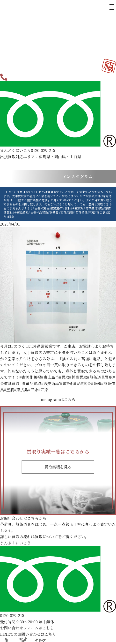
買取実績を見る (58, 467)
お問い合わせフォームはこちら (27, 628)
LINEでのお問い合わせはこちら (28, 634)
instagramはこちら (58, 399)
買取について (46, 536)
